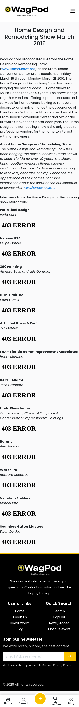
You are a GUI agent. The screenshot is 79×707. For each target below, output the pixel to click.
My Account (55, 701)
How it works (20, 623)
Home (19, 611)
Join (70, 656)
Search (59, 611)
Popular (59, 617)
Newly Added (59, 623)
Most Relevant (59, 629)
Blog (19, 629)
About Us (20, 617)
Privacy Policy (62, 665)
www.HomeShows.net (18, 69)
